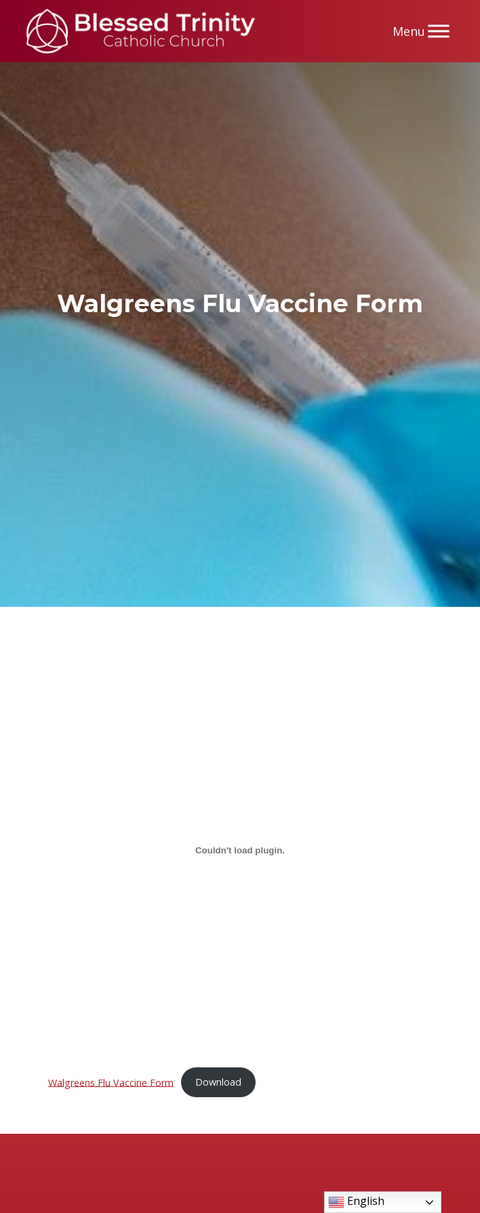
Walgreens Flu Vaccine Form (111, 1082)
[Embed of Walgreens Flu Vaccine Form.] (240, 850)
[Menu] (438, 30)
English (356, 1201)
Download (218, 1082)
